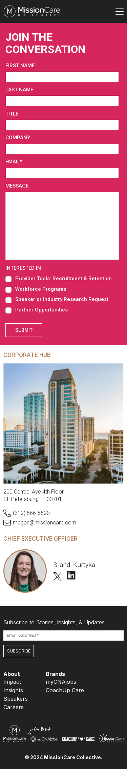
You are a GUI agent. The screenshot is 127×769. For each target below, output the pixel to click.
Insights (13, 690)
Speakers (15, 698)
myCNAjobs (61, 681)
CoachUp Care (65, 690)
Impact (12, 681)
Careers (13, 707)
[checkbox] (62, 294)
